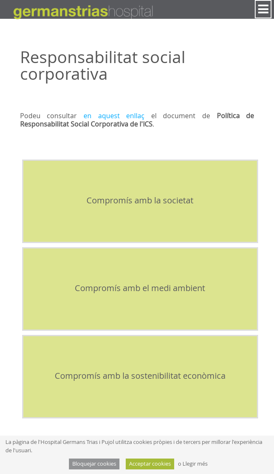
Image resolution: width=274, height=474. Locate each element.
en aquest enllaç (114, 115)
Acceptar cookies (150, 463)
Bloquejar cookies (94, 463)
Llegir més (195, 463)
